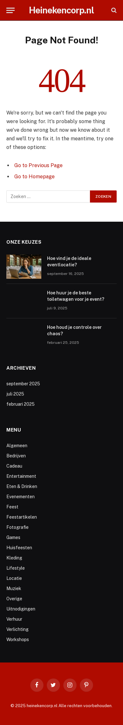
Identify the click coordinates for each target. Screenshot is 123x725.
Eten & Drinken (21, 486)
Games (13, 537)
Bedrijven (16, 455)
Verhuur (14, 619)
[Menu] (10, 10)
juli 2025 (15, 393)
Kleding (14, 557)
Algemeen (16, 445)
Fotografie (17, 527)
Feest (12, 506)
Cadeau (14, 466)
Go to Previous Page (38, 165)
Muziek (13, 588)
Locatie (14, 578)
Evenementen (20, 496)
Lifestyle (15, 568)
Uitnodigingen (20, 608)
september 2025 (23, 383)
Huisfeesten (19, 547)
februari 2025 (20, 404)
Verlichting (17, 629)
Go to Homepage (34, 177)
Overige (14, 598)
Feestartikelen (21, 517)
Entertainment (21, 476)
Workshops (17, 639)
